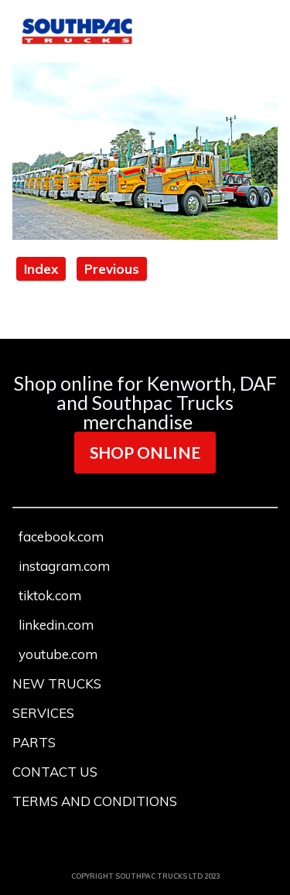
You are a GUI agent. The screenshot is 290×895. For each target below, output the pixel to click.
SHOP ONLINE (145, 452)
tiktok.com (50, 595)
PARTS (34, 742)
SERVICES (43, 713)
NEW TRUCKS (56, 683)
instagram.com (64, 566)
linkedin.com (56, 625)
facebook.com (61, 536)
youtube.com (58, 654)
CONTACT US (54, 771)
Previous (111, 269)
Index (41, 269)
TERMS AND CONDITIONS (94, 801)
